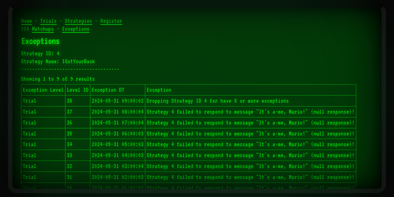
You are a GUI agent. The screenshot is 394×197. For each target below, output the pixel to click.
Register (111, 21)
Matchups (43, 28)
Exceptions (75, 28)
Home (26, 21)
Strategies (78, 21)
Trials (48, 21)
